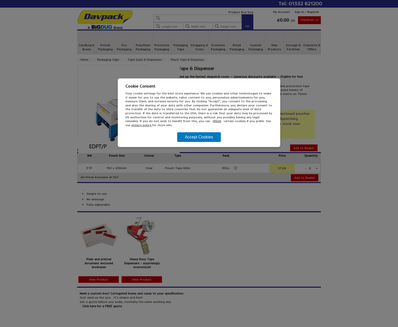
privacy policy (141, 125)
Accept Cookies (199, 137)
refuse (217, 121)
